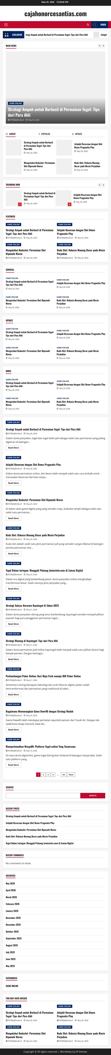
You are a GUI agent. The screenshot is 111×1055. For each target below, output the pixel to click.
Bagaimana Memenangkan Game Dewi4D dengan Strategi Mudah (39, 711)
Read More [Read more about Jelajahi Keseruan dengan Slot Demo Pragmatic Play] (14, 483)
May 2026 (10, 883)
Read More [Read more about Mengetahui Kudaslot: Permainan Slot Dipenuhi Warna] (14, 519)
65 (64, 774)
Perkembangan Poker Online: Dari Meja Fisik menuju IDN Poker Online (43, 676)
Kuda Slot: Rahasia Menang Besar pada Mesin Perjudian (64, 166)
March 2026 (11, 897)
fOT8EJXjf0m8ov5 (17, 120)
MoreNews (66, 1051)
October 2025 (12, 931)
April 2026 (11, 890)
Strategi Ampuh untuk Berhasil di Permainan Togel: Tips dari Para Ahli (59, 35)
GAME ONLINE (15, 103)
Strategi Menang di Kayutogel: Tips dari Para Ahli (32, 641)
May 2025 (10, 966)
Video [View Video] (98, 24)
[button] (6, 25)
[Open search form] (88, 24)
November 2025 (13, 924)
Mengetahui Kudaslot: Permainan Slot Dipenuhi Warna (14, 166)
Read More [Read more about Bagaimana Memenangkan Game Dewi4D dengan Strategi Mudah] (14, 730)
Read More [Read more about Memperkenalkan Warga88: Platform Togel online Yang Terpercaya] (14, 765)
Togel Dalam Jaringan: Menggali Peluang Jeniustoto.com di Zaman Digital (44, 570)
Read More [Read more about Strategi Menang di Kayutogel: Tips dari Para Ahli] (14, 660)
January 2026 (12, 911)
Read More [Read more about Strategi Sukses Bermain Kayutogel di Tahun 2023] (14, 624)
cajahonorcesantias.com (55, 13)
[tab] (22, 134)
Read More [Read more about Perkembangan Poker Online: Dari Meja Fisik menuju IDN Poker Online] (14, 695)
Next (71, 774)
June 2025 (10, 959)
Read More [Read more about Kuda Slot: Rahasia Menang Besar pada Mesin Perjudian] (14, 554)
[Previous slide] (99, 46)
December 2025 (13, 918)
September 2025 (14, 938)
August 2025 (12, 945)
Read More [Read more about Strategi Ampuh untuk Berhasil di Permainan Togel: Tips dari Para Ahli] (14, 448)
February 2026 (13, 904)
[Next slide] (103, 46)
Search (9, 787)
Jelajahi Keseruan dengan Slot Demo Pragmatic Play (64, 148)
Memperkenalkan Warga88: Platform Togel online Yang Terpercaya (40, 746)
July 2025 (10, 952)
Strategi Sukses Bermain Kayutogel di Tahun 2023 (32, 605)
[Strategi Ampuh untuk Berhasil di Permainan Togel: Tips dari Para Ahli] (55, 87)
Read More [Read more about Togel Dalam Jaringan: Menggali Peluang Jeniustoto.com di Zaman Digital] (14, 589)
